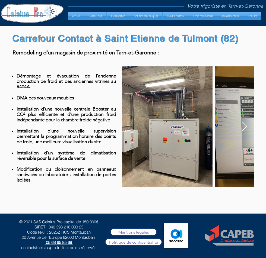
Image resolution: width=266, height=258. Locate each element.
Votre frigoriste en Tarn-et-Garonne (225, 6)
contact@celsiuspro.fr (40, 247)
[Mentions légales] (133, 232)
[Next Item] (244, 126)
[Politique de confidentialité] (134, 242)
